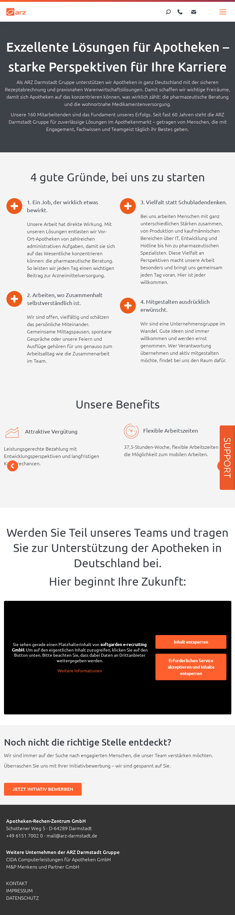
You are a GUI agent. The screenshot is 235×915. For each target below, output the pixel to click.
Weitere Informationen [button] (79, 670)
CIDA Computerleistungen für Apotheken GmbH (58, 859)
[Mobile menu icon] (223, 12)
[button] (12, 465)
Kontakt (17, 883)
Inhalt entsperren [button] (191, 642)
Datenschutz (22, 897)
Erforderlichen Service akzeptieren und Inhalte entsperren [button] (190, 667)
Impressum (19, 890)
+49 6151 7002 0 (24, 835)
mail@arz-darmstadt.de (72, 835)
